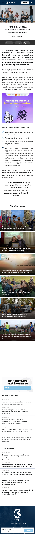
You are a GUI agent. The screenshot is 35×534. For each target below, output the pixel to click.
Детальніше (17, 402)
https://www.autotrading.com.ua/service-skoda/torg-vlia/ (17, 360)
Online (25, 2)
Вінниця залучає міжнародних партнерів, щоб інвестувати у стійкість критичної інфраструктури (19, 185)
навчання (10, 43)
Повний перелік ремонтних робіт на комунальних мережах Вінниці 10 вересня (16, 193)
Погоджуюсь (28, 530)
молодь (18, 43)
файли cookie (15, 531)
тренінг (27, 43)
